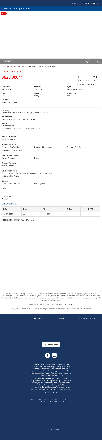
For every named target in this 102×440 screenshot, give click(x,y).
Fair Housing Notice (57, 401)
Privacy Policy (50, 399)
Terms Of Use (36, 399)
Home (73, 3)
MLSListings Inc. (67, 304)
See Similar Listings (85, 84)
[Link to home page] (3, 3)
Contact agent (7, 61)
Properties (83, 3)
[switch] (87, 61)
